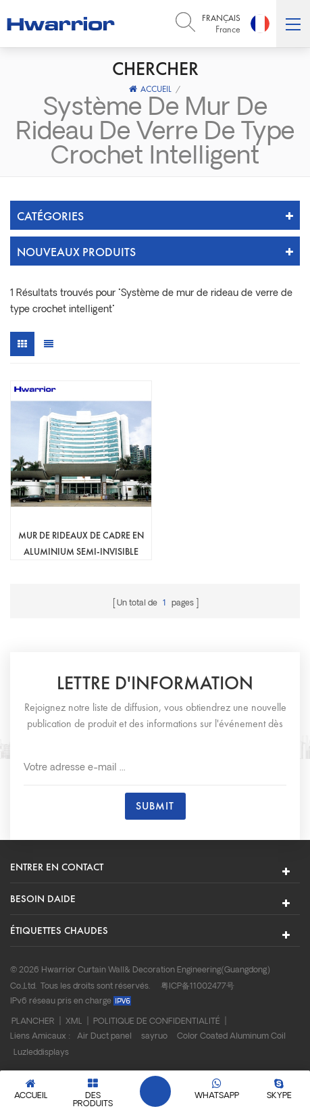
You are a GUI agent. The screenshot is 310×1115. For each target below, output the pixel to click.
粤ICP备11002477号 (197, 987)
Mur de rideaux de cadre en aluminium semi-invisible (81, 543)
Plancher (33, 1022)
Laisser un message (155, 1091)
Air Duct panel (104, 1037)
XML (74, 1022)
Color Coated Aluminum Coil (231, 1037)
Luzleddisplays (41, 1053)
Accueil (150, 89)
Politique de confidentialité (156, 1022)
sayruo (154, 1037)
